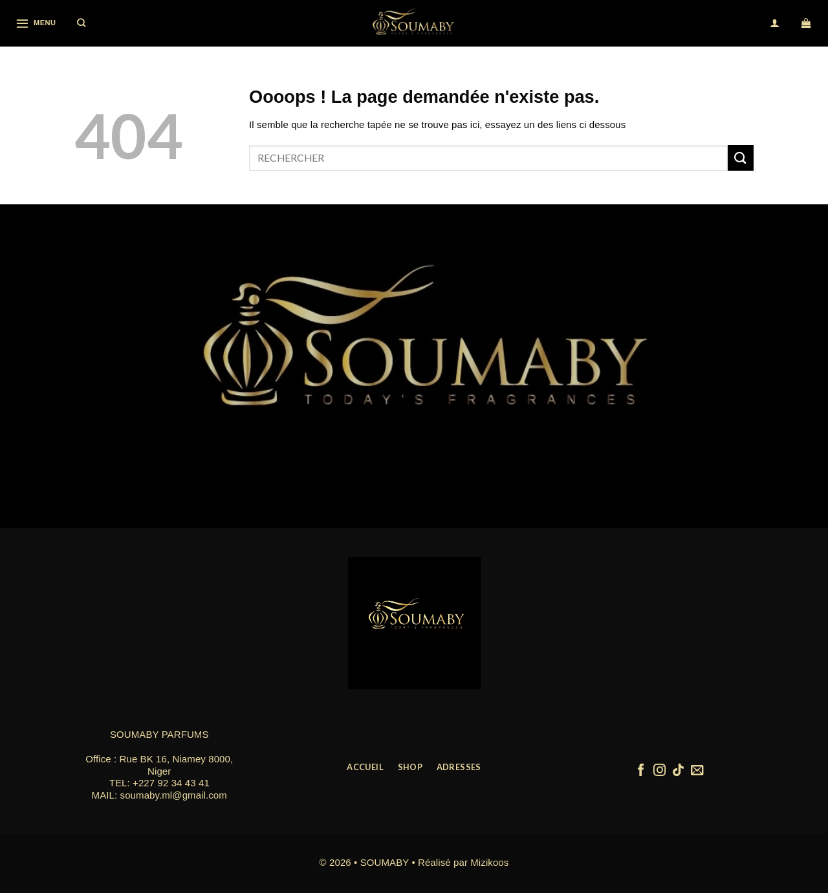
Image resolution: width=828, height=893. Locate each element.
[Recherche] (82, 23)
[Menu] (36, 23)
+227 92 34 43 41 (171, 782)
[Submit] (741, 157)
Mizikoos (489, 862)
